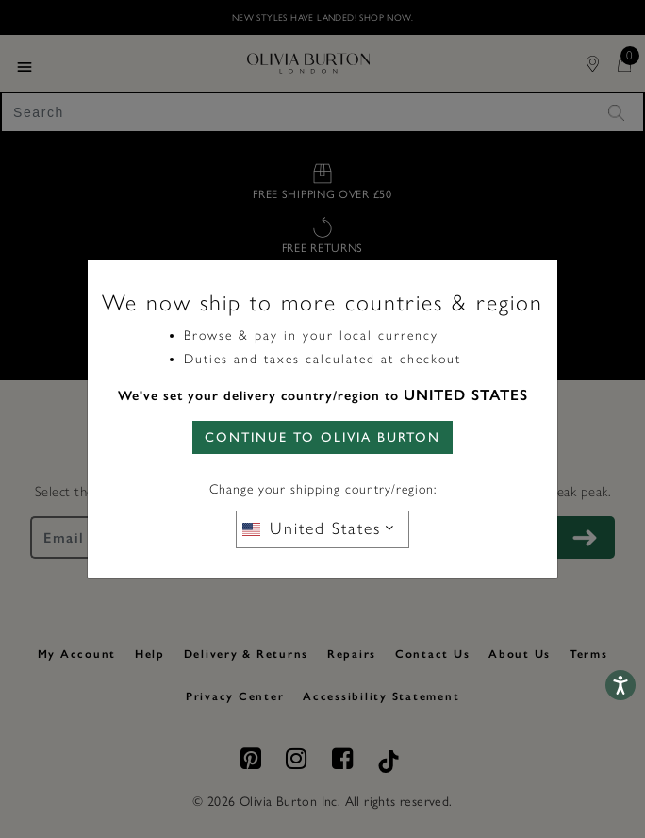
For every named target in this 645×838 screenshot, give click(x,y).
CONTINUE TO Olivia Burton (322, 437)
